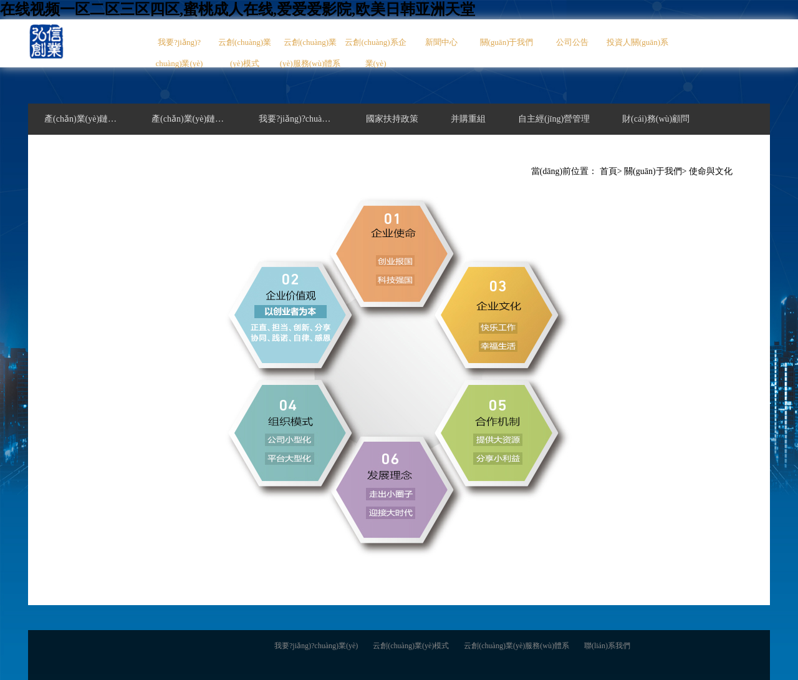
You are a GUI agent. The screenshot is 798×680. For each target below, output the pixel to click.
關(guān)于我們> (655, 171)
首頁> (611, 171)
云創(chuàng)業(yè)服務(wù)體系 (310, 52)
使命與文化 (711, 171)
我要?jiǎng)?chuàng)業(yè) (179, 52)
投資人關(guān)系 (637, 42)
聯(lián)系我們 (607, 645)
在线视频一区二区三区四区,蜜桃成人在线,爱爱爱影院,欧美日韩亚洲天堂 (237, 9)
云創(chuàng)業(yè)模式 (244, 52)
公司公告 (572, 42)
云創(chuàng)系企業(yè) (375, 52)
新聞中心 (441, 42)
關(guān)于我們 (507, 42)
